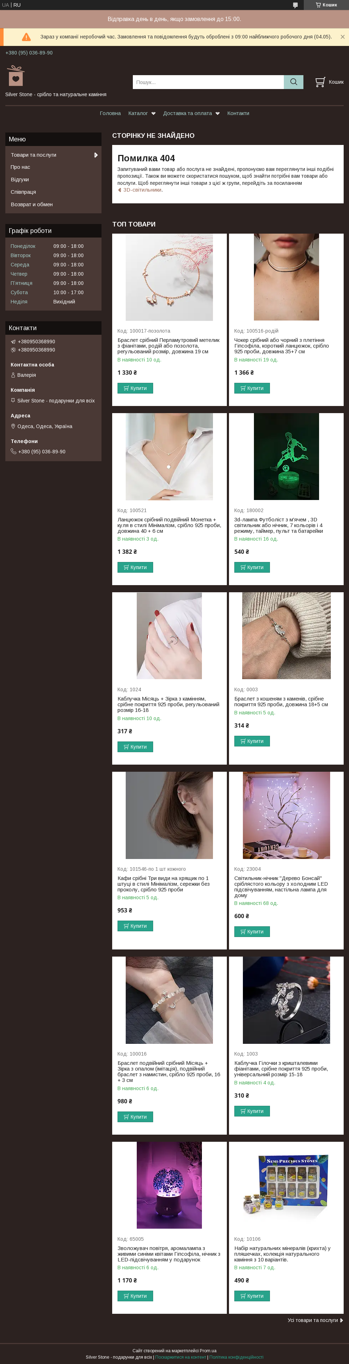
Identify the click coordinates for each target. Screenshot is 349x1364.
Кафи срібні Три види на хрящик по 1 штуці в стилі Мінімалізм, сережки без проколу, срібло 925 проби (164, 883)
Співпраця (23, 192)
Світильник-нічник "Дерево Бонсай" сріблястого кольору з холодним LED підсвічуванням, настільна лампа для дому (281, 886)
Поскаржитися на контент (180, 1357)
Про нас (20, 167)
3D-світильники (142, 190)
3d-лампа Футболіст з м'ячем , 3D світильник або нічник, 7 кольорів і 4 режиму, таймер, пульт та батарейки (278, 525)
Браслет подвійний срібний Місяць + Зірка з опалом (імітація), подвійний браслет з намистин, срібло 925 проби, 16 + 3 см (169, 1071)
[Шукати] (293, 82)
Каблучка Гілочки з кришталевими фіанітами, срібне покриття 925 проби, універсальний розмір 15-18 (281, 1068)
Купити (139, 388)
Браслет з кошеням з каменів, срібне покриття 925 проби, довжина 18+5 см (281, 701)
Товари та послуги (33, 155)
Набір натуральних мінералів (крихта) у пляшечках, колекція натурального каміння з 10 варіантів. (282, 1254)
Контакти (238, 113)
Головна (110, 113)
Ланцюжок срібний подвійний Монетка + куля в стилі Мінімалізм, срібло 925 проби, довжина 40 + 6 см (169, 525)
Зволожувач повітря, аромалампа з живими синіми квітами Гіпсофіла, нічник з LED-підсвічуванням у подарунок (169, 1254)
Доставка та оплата (187, 113)
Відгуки (20, 179)
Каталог (138, 113)
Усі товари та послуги (313, 1320)
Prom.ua (208, 1350)
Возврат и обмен (32, 204)
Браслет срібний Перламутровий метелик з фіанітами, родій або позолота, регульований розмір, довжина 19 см (168, 345)
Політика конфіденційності (236, 1357)
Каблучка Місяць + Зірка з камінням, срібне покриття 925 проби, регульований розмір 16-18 (168, 704)
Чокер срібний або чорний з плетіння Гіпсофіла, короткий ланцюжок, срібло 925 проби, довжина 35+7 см (281, 345)
